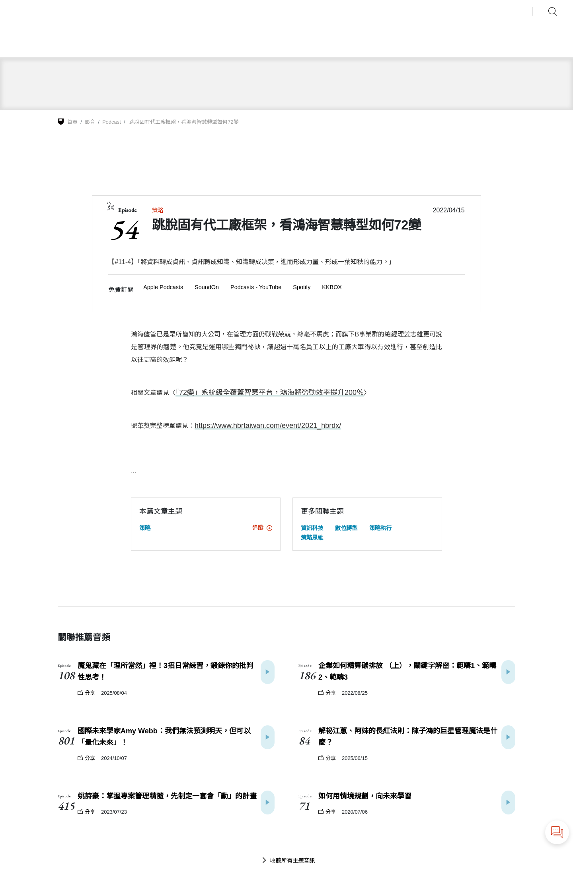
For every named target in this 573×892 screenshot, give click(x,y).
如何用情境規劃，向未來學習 (364, 795)
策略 (157, 210)
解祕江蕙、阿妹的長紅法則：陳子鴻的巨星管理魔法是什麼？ (407, 736)
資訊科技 (312, 527)
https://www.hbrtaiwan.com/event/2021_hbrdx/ (260, 425)
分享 (86, 692)
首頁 (72, 122)
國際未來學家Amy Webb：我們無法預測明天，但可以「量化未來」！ (164, 736)
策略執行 (380, 527)
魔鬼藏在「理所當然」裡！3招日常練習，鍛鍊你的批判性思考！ (165, 670)
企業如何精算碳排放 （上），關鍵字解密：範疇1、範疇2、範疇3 (407, 670)
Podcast (111, 122)
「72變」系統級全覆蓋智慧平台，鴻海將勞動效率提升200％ (259, 392)
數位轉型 (346, 527)
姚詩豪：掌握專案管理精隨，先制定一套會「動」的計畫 (167, 795)
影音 (90, 122)
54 (123, 228)
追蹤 (262, 527)
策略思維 (312, 537)
